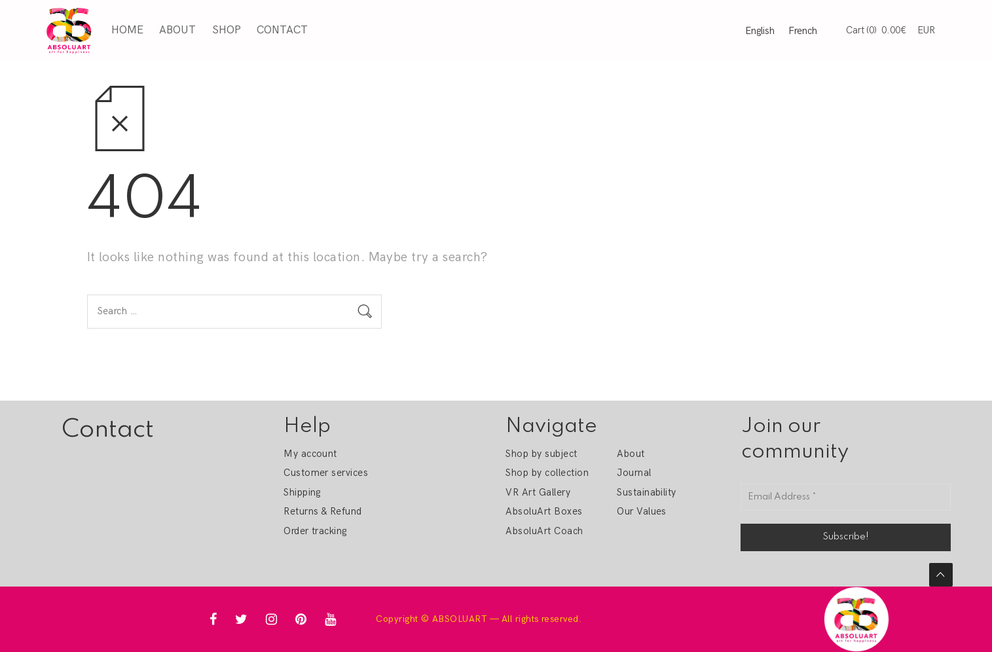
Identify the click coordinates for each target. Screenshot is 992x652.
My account (310, 454)
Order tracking (315, 531)
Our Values (642, 511)
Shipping (302, 492)
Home (127, 30)
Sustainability (646, 492)
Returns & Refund (323, 511)
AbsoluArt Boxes (543, 511)
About (177, 30)
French (802, 31)
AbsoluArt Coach (544, 531)
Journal (634, 473)
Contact (282, 30)
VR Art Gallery (537, 492)
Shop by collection (547, 473)
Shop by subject (541, 454)
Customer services (326, 473)
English (760, 31)
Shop (226, 30)
